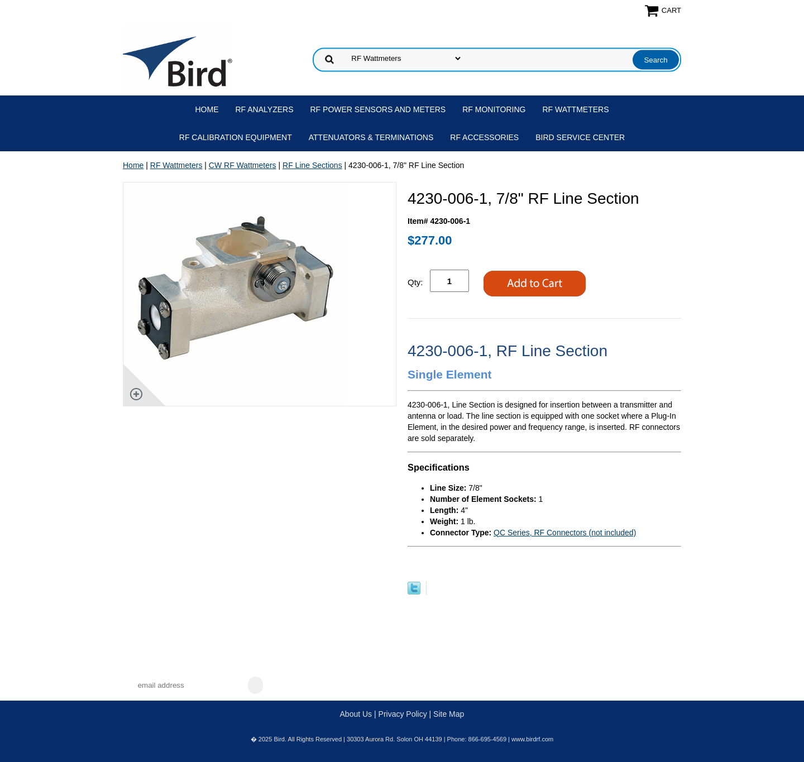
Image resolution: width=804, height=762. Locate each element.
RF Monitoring (493, 109)
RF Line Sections (312, 165)
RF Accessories (484, 137)
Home (207, 109)
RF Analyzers (265, 109)
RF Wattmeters (576, 109)
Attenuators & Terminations (371, 137)
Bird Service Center (580, 137)
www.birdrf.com (532, 739)
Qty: (415, 282)
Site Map (448, 714)
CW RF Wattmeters (242, 165)
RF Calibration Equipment (235, 137)
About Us (356, 714)
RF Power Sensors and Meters (378, 109)
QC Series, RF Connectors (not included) (565, 532)
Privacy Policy (403, 714)
